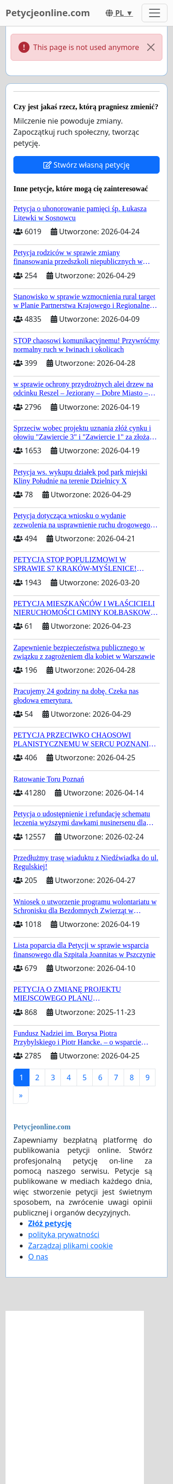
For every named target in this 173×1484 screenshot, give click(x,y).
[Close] (151, 47)
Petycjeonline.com (48, 12)
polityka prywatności (63, 1234)
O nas (38, 1257)
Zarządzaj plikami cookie (70, 1245)
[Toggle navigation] (154, 13)
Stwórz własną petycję (86, 165)
